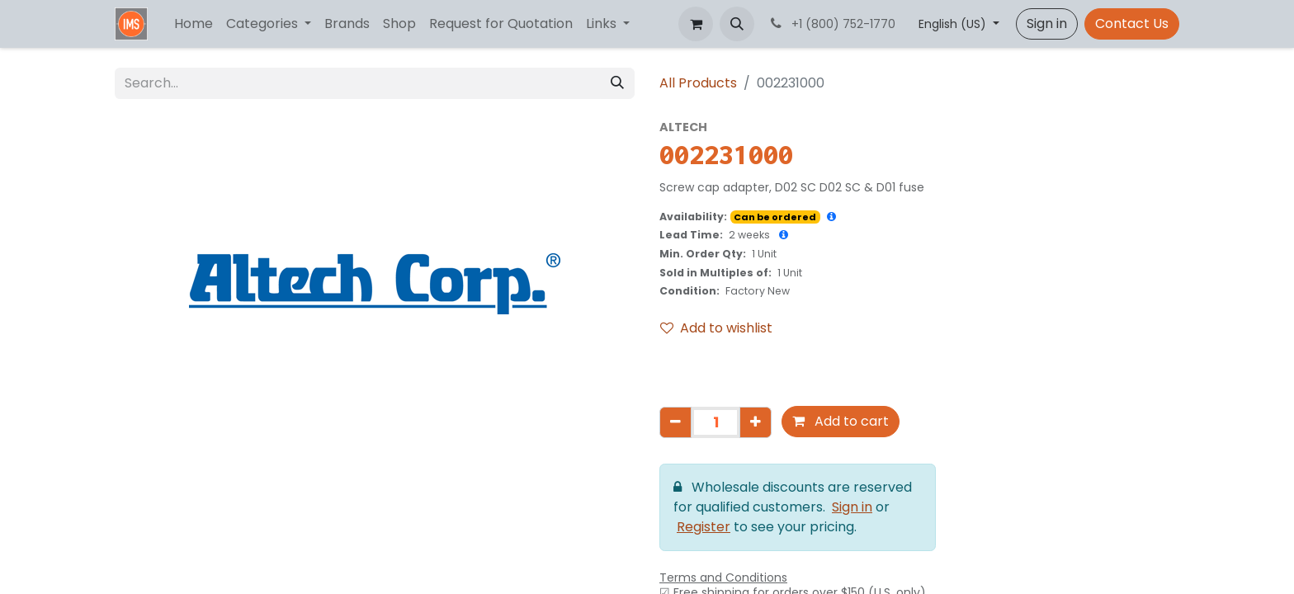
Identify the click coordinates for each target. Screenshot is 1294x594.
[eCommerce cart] (695, 24)
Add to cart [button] (840, 421)
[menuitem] (194, 23)
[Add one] (755, 422)
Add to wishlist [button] (716, 327)
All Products (698, 82)
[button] (737, 24)
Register (703, 526)
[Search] (617, 83)
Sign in (1047, 23)
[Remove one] (675, 422)
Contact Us (1132, 23)
